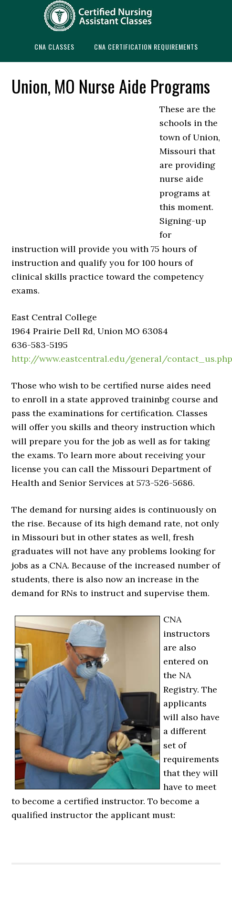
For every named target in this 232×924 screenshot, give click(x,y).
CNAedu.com (116, 15)
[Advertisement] (83, 166)
